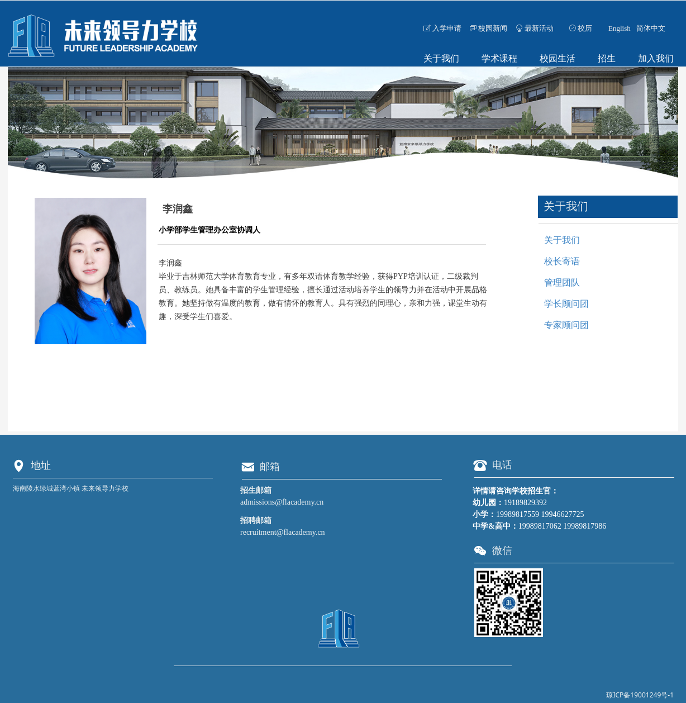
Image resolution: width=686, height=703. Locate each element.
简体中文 (650, 28)
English (619, 28)
